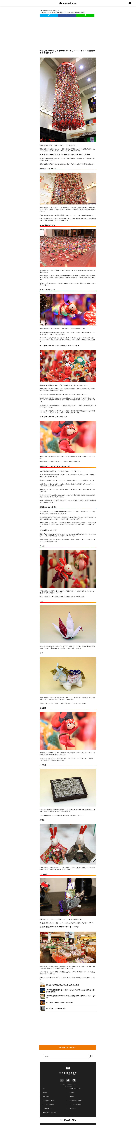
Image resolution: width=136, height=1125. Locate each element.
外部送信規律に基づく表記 (49, 1112)
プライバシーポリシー (75, 1088)
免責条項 (71, 1096)
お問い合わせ (45, 1096)
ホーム (44, 1088)
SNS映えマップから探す (67, 1047)
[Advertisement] (68, 34)
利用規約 (71, 1092)
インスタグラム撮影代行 (75, 1100)
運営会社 (44, 1092)
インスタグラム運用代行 (48, 1100)
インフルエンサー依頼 (48, 1104)
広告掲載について (47, 1108)
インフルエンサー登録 (75, 1104)
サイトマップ (72, 1108)
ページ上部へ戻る (68, 1120)
